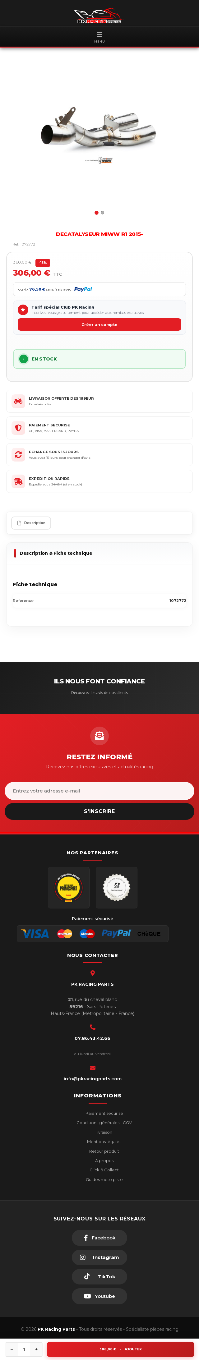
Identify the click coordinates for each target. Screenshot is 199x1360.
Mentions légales (103, 1141)
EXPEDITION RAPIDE (49, 478)
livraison (103, 1132)
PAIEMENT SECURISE (49, 425)
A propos (103, 1160)
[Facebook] (99, 1238)
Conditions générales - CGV (104, 1122)
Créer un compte (99, 324)
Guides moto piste (104, 1179)
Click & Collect (104, 1169)
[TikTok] (99, 1276)
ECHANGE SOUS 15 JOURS (54, 452)
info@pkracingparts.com (93, 1079)
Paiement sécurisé (104, 1113)
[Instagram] (99, 1257)
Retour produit (103, 1151)
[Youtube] (99, 1296)
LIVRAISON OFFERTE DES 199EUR (61, 398)
